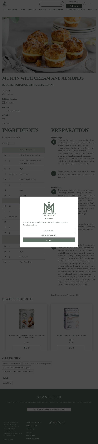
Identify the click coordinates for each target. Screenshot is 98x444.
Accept (49, 240)
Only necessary (49, 235)
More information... (30, 225)
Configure (49, 231)
